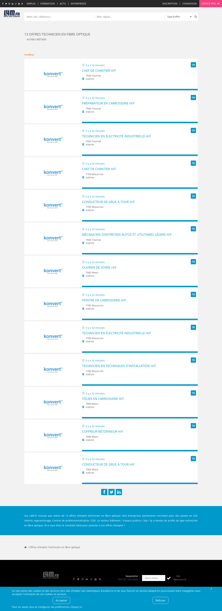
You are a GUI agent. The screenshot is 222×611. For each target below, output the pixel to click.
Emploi (31, 3)
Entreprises (78, 3)
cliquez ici (76, 607)
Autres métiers (36, 39)
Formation (47, 3)
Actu (63, 3)
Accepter (61, 600)
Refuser (161, 600)
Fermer (211, 588)
